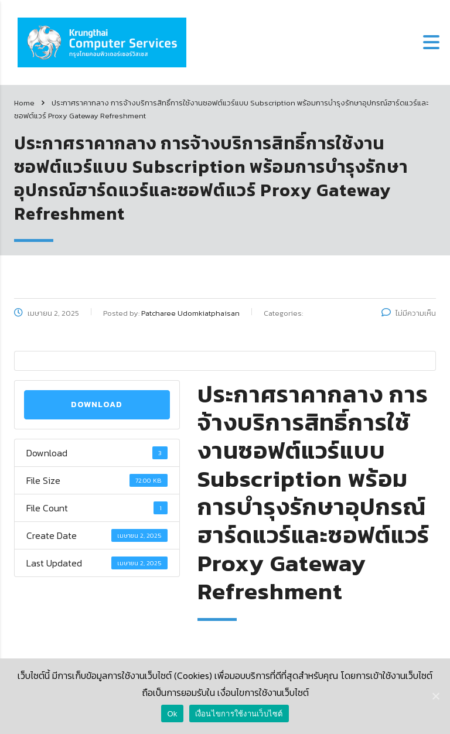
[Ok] (435, 696)
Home (24, 102)
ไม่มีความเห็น (408, 313)
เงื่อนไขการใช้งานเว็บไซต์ (239, 713)
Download (96, 404)
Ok (172, 713)
